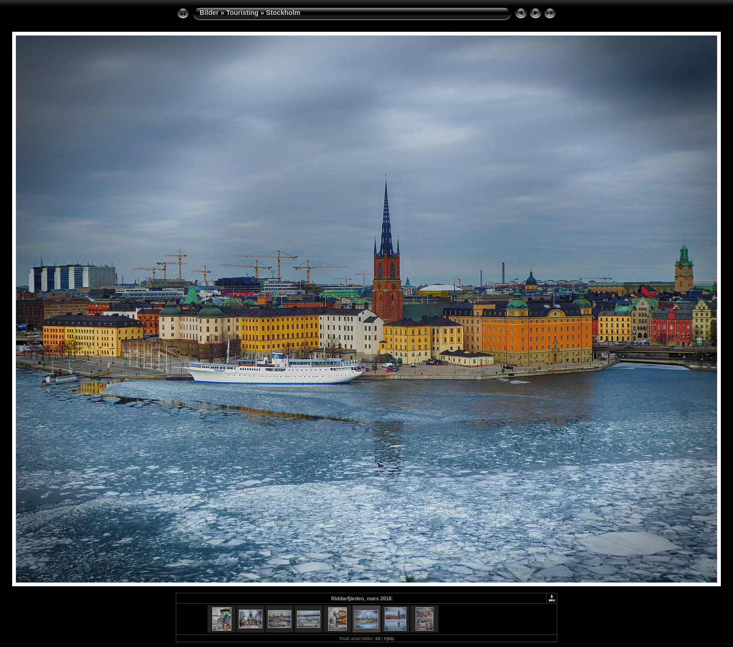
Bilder (209, 12)
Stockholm (283, 12)
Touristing (242, 12)
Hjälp (389, 638)
